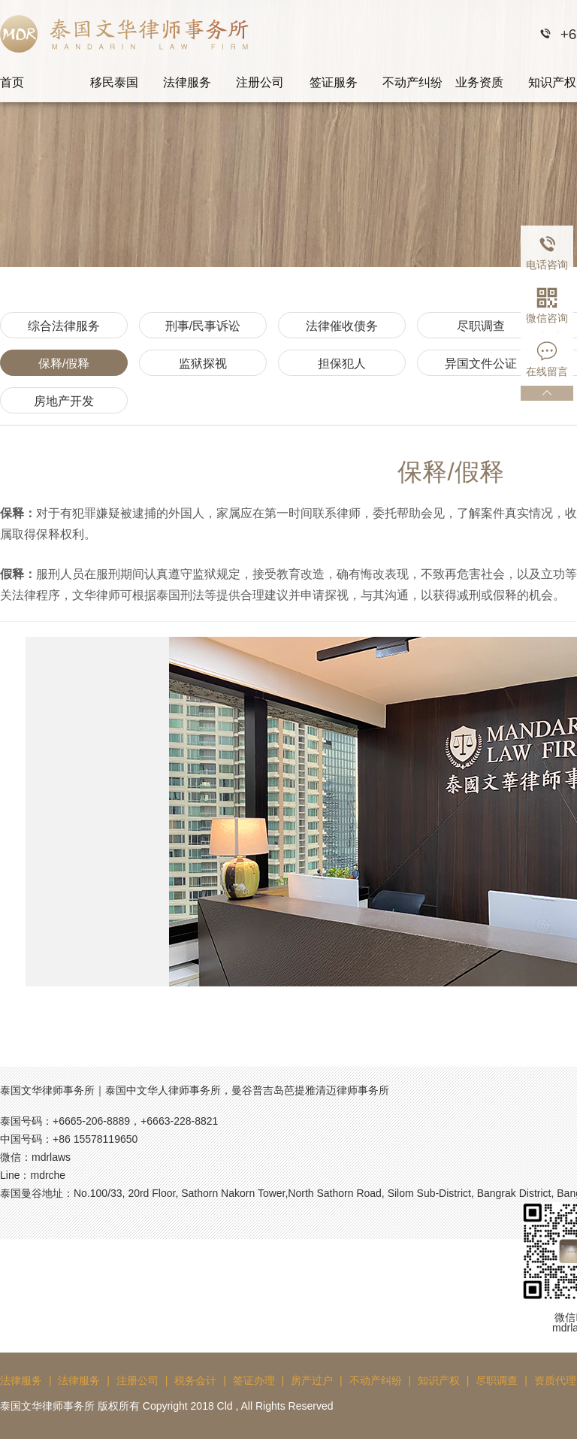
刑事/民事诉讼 (202, 326)
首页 (12, 82)
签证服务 (334, 82)
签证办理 (254, 1380)
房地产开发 (64, 401)
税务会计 (195, 1380)
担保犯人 (342, 363)
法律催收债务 (342, 326)
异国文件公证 (481, 363)
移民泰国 (114, 82)
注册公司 (260, 82)
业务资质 (479, 82)
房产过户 (312, 1380)
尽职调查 (481, 326)
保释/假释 (63, 363)
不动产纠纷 (412, 82)
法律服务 (187, 82)
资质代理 (555, 1380)
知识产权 (439, 1380)
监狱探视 (203, 363)
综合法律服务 (64, 326)
